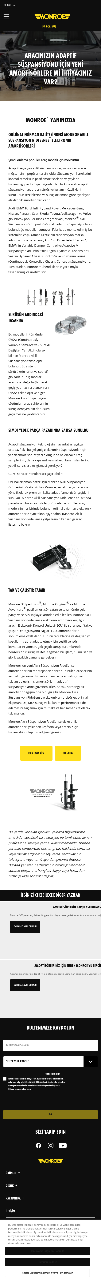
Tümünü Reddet (47, 1262)
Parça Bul (50, 26)
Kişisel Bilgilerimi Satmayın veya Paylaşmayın (47, 1272)
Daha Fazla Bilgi (36, 753)
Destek (12, 1186)
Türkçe (8, 5)
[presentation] (35, 1100)
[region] (50, 1249)
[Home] (50, 16)
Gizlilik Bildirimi (36, 1082)
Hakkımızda (15, 1198)
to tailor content (52, 1074)
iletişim (10, 1211)
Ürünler (13, 1173)
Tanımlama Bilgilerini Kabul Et (47, 1251)
